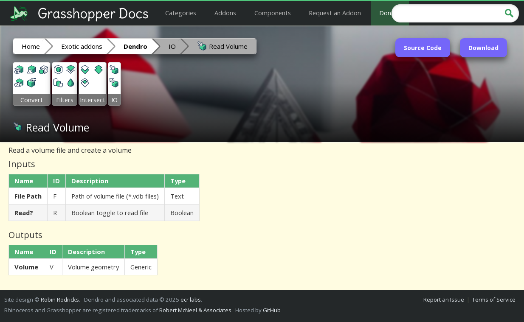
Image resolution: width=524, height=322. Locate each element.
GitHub (272, 310)
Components (272, 12)
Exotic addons (81, 46)
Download (483, 48)
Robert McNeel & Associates (195, 310)
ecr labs (190, 299)
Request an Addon (335, 12)
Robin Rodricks (60, 299)
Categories (180, 12)
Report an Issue (443, 299)
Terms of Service (494, 299)
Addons (225, 12)
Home (31, 46)
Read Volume (222, 46)
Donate (389, 12)
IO (172, 46)
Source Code (423, 48)
